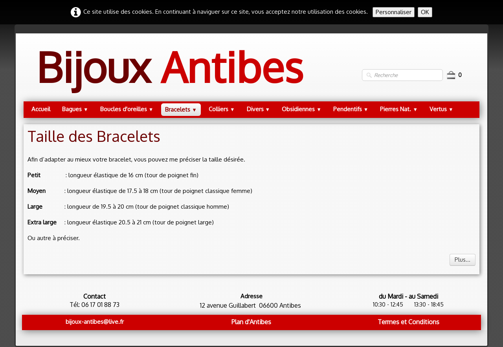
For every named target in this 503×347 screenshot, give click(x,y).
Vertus (441, 109)
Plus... (462, 259)
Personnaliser (393, 12)
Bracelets (181, 109)
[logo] (169, 75)
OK (425, 12)
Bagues (75, 109)
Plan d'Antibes (251, 322)
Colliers (222, 109)
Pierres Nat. (399, 109)
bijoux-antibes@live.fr (95, 321)
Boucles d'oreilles (127, 109)
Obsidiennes (301, 109)
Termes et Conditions (408, 322)
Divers (258, 109)
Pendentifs (351, 109)
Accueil (40, 109)
